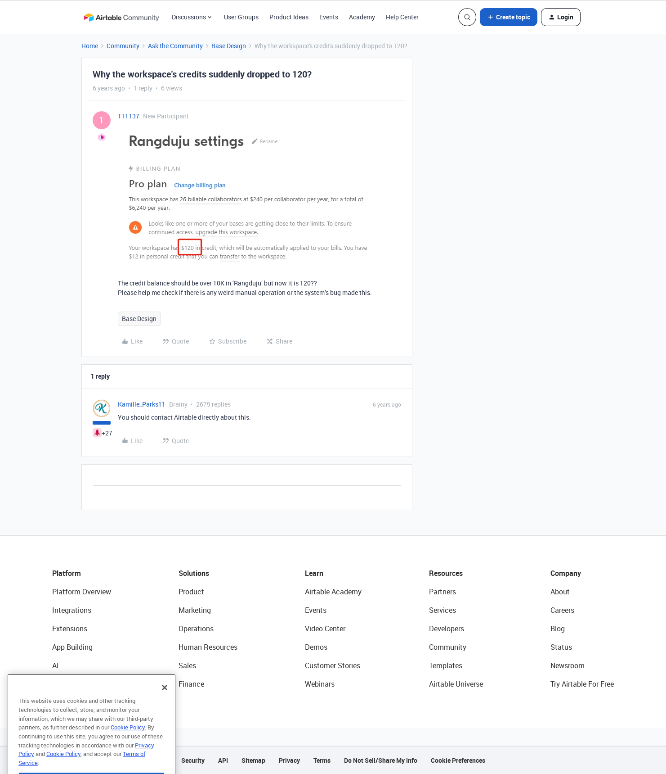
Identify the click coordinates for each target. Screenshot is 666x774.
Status (561, 647)
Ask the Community (175, 45)
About (560, 592)
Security (193, 760)
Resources (446, 573)
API (223, 760)
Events (328, 17)
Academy (362, 17)
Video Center (325, 629)
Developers (446, 629)
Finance (191, 684)
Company (565, 573)
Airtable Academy (333, 592)
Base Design (228, 45)
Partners (442, 592)
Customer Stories (332, 665)
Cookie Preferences (458, 760)
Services (442, 610)
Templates (445, 665)
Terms (322, 760)
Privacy (289, 760)
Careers (562, 610)
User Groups (241, 17)
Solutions (194, 573)
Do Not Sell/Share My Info (380, 760)
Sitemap (253, 760)
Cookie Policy (128, 742)
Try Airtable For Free (582, 684)
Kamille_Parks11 (141, 404)
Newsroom (567, 665)
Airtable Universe (456, 684)
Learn (314, 573)
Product (191, 592)
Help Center (402, 17)
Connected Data (78, 684)
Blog (557, 629)
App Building (72, 647)
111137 (128, 116)
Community (123, 45)
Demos (316, 647)
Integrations (71, 610)
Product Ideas (288, 17)
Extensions (69, 629)
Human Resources (208, 647)
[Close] (164, 702)
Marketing (195, 610)
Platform (66, 573)
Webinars (320, 684)
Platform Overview (81, 592)
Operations (196, 629)
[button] (508, 17)
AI (55, 665)
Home (89, 45)
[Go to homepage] (121, 17)
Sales (187, 665)
